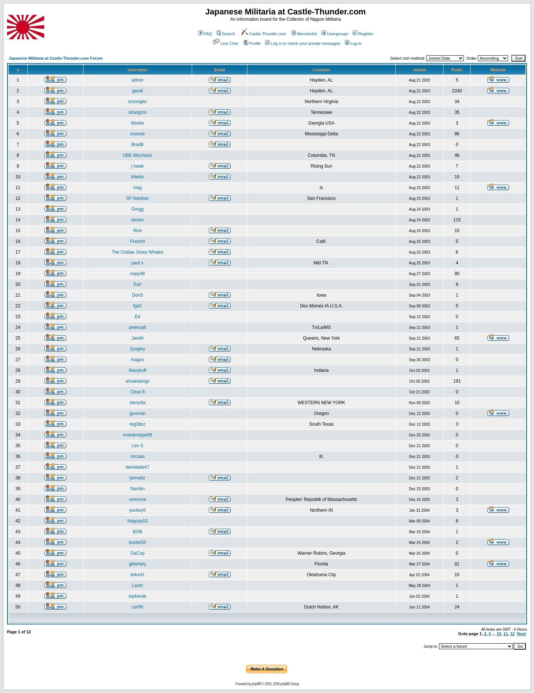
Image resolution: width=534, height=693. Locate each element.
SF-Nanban (137, 198)
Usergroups (335, 34)
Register (363, 34)
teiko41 (137, 574)
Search (226, 34)
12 (512, 633)
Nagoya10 (137, 521)
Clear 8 (137, 392)
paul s (138, 262)
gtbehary (137, 564)
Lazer (137, 585)
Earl (137, 284)
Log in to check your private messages (302, 43)
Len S (137, 445)
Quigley (137, 349)
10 (499, 633)
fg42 (137, 305)
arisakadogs (137, 381)
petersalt (137, 327)
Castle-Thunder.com (263, 34)
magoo (137, 359)
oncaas (137, 456)
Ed (137, 316)
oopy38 (137, 273)
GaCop (138, 553)
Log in (353, 43)
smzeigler (137, 101)
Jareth (137, 338)
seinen (137, 219)
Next (521, 633)
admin (137, 80)
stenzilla (137, 402)
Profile (252, 43)
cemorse (137, 499)
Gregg (137, 209)
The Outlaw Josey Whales (137, 252)
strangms (137, 112)
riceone (137, 133)
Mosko (137, 123)
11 (505, 633)
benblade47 (137, 467)
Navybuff (137, 370)
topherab (137, 596)
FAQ (205, 34)
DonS (137, 295)
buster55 (137, 542)
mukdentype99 (137, 435)
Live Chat (225, 43)
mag (137, 187)
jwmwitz (137, 478)
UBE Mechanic (137, 155)
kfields (137, 176)
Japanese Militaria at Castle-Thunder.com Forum (56, 58)
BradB (137, 144)
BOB (137, 531)
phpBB (256, 684)
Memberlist (304, 34)
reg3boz (137, 424)
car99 (137, 607)
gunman (137, 413)
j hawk (137, 166)
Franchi (137, 241)
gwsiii (137, 90)
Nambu (137, 488)
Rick (137, 230)
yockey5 (137, 510)
